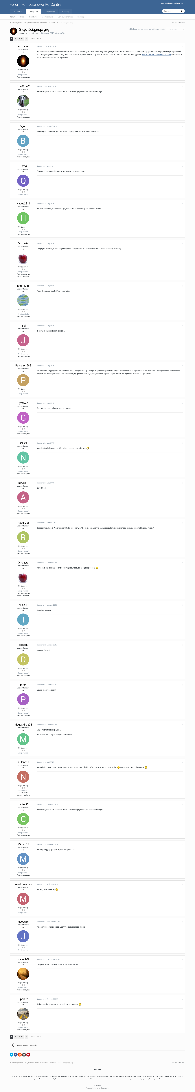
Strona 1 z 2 (36, 39)
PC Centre (17, 12)
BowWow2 (23, 86)
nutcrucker (35, 33)
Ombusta (23, 243)
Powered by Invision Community (97, 1088)
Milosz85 (23, 844)
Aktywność (50, 12)
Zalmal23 (23, 959)
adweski (23, 482)
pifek (23, 684)
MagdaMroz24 (23, 724)
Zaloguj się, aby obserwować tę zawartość (148, 29)
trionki (23, 605)
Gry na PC (60, 33)
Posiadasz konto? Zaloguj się (172, 3)
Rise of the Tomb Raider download (156, 54)
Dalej (21, 38)
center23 (23, 804)
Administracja (47, 17)
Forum (13, 17)
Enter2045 (23, 285)
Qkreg (23, 166)
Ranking (81, 17)
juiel (23, 325)
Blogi (22, 17)
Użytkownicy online (65, 17)
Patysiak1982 (23, 365)
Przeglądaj (33, 12)
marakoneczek (23, 884)
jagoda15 (23, 921)
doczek (23, 644)
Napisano (46, 46)
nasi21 (23, 443)
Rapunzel (23, 522)
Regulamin (33, 17)
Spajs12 (23, 999)
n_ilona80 (23, 762)
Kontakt (97, 1069)
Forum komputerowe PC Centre (35, 4)
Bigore (23, 126)
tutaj (160, 1079)
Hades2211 (23, 203)
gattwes (23, 403)
